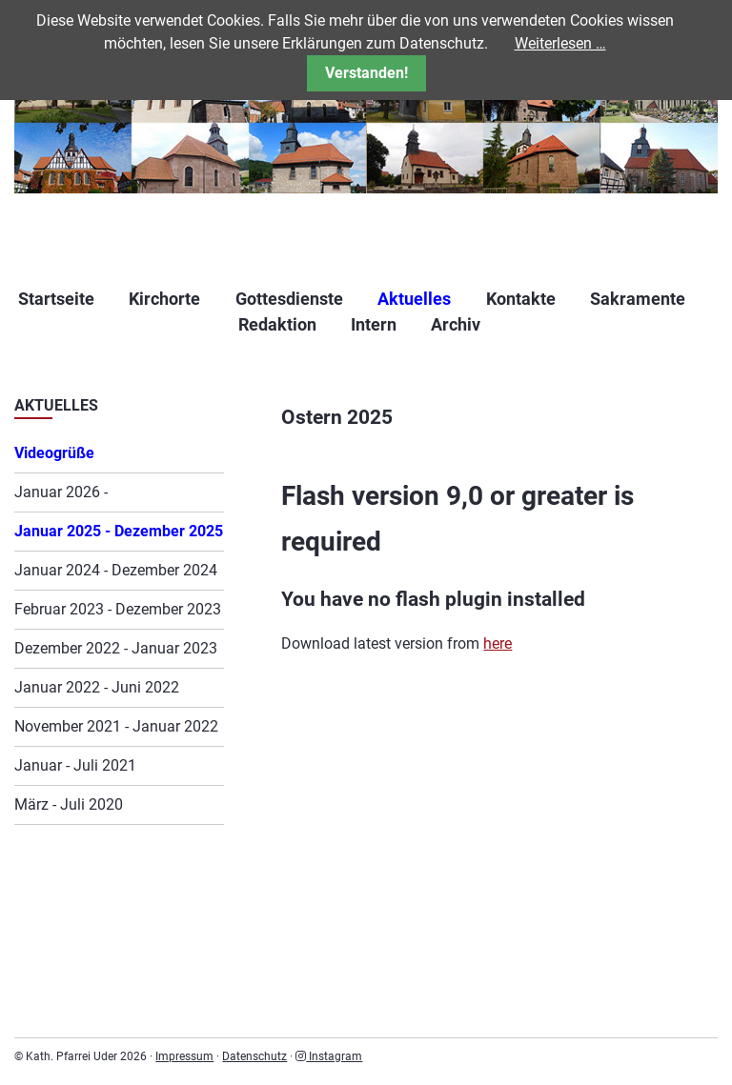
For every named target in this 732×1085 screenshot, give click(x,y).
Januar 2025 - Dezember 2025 (118, 531)
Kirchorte (164, 299)
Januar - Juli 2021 (75, 765)
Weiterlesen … (560, 43)
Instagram (328, 1056)
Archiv (455, 324)
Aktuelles (414, 299)
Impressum (184, 1056)
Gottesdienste (289, 299)
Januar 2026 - (61, 492)
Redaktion (277, 324)
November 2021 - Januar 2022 (116, 726)
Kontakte (521, 299)
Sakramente (637, 299)
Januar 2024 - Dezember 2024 (115, 570)
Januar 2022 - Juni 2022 (96, 687)
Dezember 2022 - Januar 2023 (115, 648)
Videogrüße (54, 453)
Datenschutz (254, 1056)
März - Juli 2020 (68, 804)
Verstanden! (366, 73)
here (497, 643)
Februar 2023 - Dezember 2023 (117, 609)
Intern (373, 324)
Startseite (56, 299)
